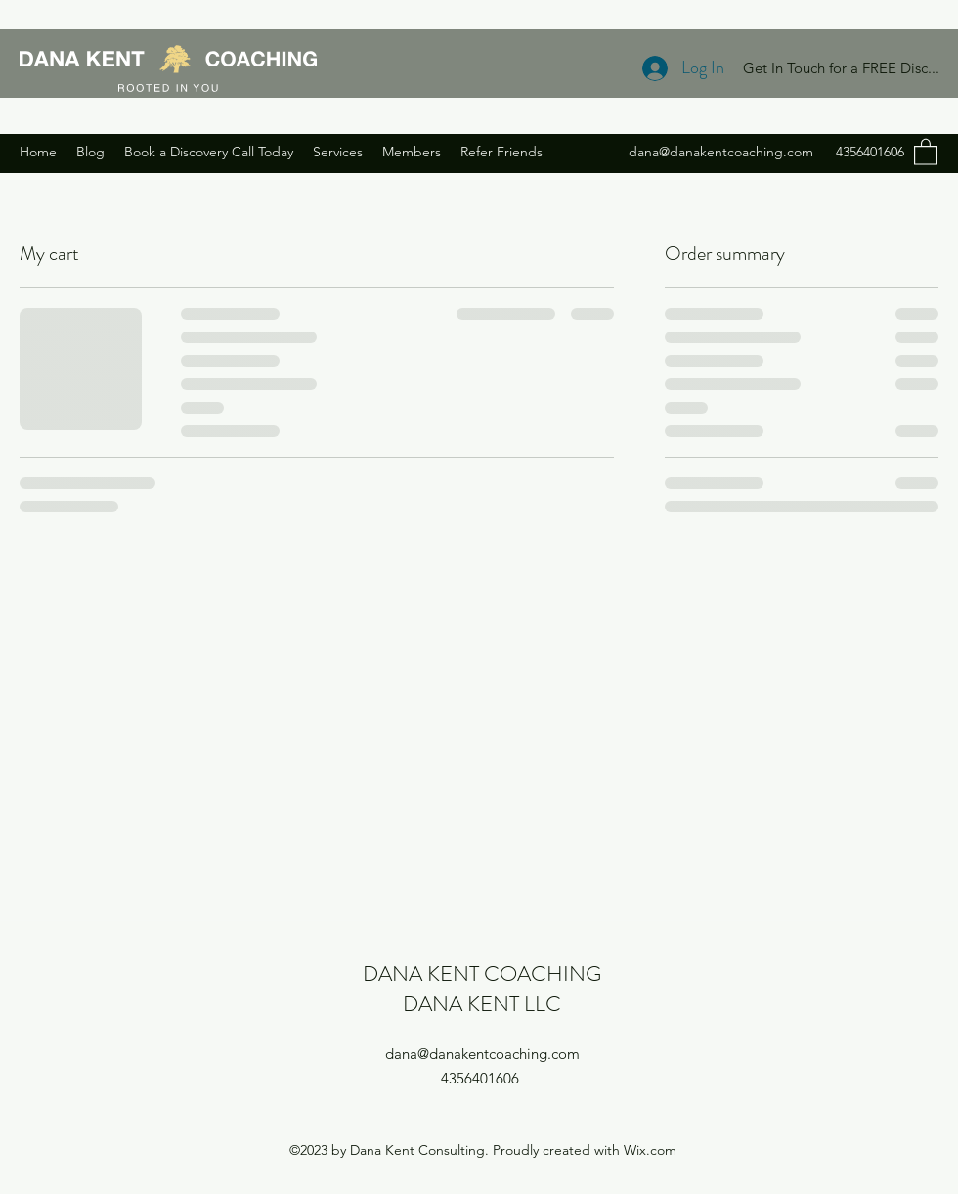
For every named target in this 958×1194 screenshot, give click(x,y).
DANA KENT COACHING (482, 973)
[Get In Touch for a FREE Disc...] (841, 69)
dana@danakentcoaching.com (721, 151)
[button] (925, 151)
